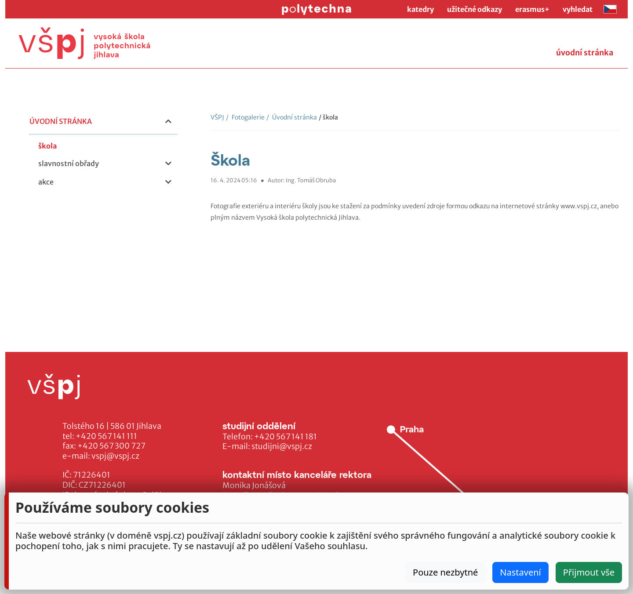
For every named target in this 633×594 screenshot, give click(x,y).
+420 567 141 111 (106, 436)
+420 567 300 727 (111, 446)
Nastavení (520, 572)
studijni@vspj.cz (281, 446)
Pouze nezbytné (445, 572)
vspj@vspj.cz (115, 456)
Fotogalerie (245, 117)
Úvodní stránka (291, 117)
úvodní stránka (584, 53)
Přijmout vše (589, 572)
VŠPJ (217, 117)
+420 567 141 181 (285, 437)
